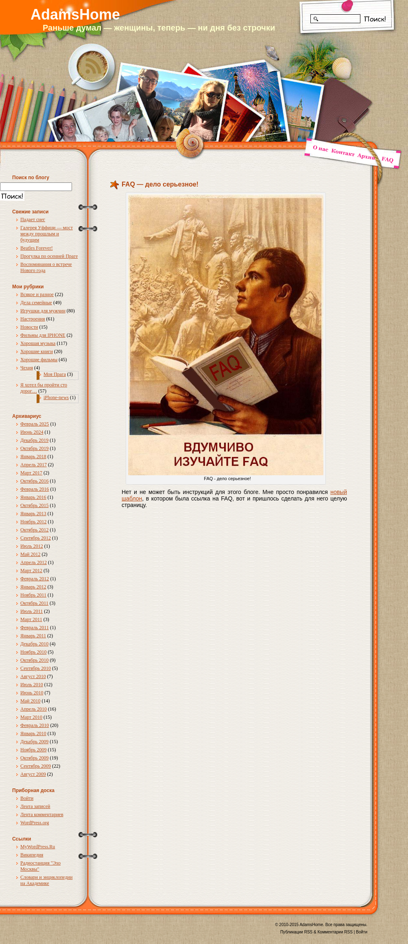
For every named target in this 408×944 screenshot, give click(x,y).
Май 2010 (30, 701)
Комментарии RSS (335, 932)
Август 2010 (33, 676)
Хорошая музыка (37, 343)
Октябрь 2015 (34, 505)
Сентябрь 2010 (35, 668)
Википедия (31, 855)
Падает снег (32, 219)
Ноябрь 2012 (33, 522)
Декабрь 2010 (34, 644)
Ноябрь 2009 (33, 750)
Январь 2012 (33, 587)
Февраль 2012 (34, 579)
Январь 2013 (33, 513)
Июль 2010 (31, 684)
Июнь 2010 (32, 693)
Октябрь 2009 (34, 758)
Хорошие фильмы (38, 359)
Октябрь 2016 (34, 481)
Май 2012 (30, 554)
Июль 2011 (31, 611)
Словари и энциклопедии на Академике (46, 880)
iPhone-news (56, 397)
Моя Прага (55, 374)
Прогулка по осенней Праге (49, 256)
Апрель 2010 (33, 709)
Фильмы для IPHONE (42, 335)
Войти (26, 798)
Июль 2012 (31, 546)
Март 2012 (31, 570)
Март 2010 (31, 717)
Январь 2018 (33, 456)
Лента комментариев (41, 814)
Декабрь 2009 (34, 741)
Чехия (26, 368)
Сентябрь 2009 (35, 766)
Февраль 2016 (34, 489)
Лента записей (35, 806)
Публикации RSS (296, 932)
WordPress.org (34, 822)
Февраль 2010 (34, 725)
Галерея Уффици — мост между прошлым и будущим (46, 234)
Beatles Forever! (36, 248)
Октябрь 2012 (34, 530)
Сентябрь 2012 (35, 538)
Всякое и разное (37, 294)
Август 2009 (33, 774)
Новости (29, 327)
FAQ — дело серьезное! (160, 184)
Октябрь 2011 (34, 603)
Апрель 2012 (33, 562)
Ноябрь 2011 (33, 595)
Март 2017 (31, 473)
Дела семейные (36, 302)
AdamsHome (75, 14)
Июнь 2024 (32, 432)
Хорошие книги (36, 351)
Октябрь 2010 (34, 660)
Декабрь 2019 (34, 440)
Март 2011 (31, 619)
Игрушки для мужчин (42, 311)
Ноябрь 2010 (33, 652)
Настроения (32, 319)
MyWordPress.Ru (37, 847)
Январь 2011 (33, 636)
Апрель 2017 (33, 465)
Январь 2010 (33, 733)
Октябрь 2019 (34, 448)
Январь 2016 (33, 497)
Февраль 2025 (34, 424)
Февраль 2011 (34, 627)
